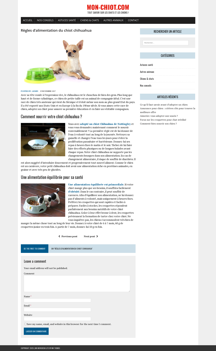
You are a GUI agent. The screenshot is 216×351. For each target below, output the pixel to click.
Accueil (28, 20)
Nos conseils (45, 20)
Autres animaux (113, 20)
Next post (91, 236)
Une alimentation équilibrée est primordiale (96, 184)
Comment (29, 273)
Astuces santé (67, 20)
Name (27, 296)
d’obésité (73, 191)
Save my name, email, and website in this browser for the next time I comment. (69, 324)
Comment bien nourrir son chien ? (158, 123)
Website (28, 315)
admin (35, 91)
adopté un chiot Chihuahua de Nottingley (105, 124)
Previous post (67, 236)
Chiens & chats (89, 20)
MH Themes (56, 348)
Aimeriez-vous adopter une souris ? (159, 115)
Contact (133, 20)
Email (27, 305)
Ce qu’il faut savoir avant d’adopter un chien (164, 104)
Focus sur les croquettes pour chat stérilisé (163, 119)
